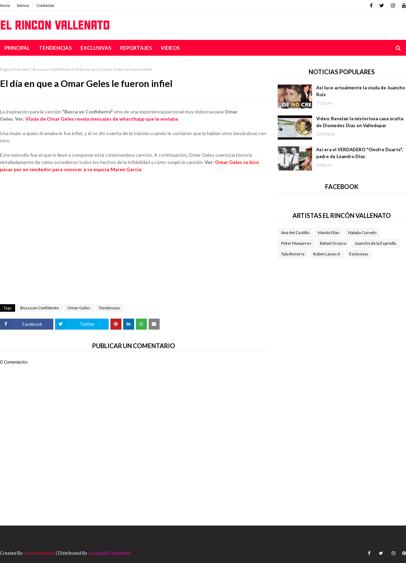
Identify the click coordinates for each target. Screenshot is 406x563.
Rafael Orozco (333, 243)
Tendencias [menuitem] (55, 48)
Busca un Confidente (52, 69)
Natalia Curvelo (362, 232)
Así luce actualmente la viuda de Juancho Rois (360, 91)
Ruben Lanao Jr (327, 253)
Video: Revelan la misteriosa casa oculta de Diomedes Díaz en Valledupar (359, 122)
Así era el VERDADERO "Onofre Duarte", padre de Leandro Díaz (359, 153)
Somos (23, 5)
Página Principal (14, 69)
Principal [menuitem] (17, 48)
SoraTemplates (39, 553)
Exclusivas (358, 253)
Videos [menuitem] (170, 48)
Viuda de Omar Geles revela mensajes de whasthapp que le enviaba (101, 119)
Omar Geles (78, 307)
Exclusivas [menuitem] (96, 48)
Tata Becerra (292, 253)
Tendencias (109, 307)
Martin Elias (329, 232)
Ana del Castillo (295, 232)
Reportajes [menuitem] (136, 48)
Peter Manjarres (296, 243)
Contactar (45, 5)
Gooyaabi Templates (109, 553)
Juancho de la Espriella (375, 243)
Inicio (5, 5)
